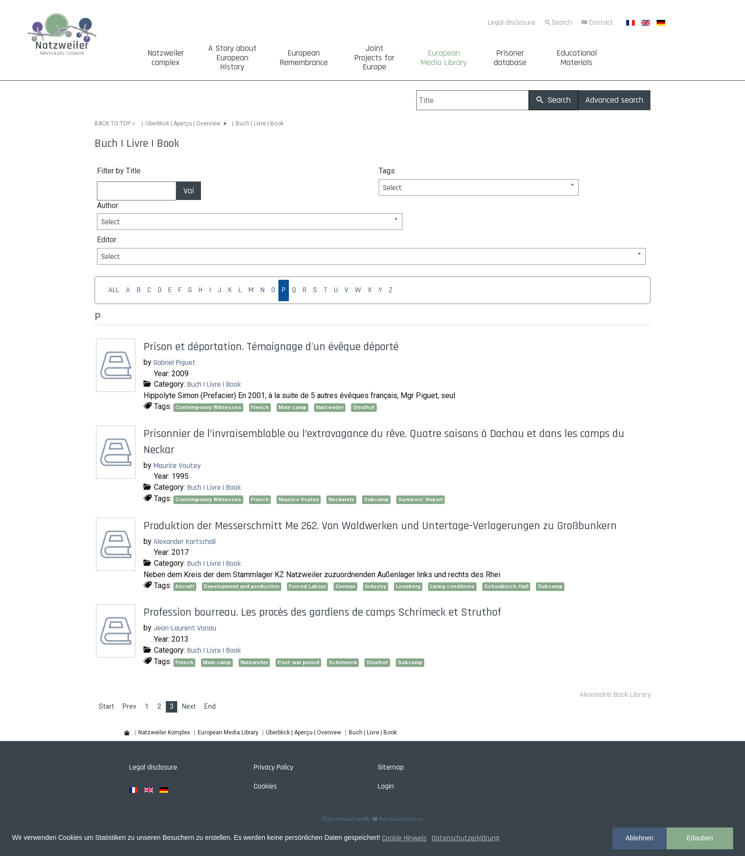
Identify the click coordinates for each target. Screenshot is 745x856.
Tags (387, 170)
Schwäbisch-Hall (506, 586)
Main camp (292, 407)
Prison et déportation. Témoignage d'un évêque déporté (271, 347)
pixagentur (406, 820)
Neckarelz (341, 499)
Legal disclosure (511, 22)
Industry (375, 586)
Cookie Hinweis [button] (404, 838)
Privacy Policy (273, 767)
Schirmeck (343, 662)
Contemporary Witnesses (208, 407)
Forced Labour (307, 586)
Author (107, 205)
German (345, 586)
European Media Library (443, 57)
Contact (601, 22)
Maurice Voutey (177, 466)
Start (106, 706)
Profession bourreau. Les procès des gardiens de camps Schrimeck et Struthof (322, 612)
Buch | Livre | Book (214, 385)
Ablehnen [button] (639, 838)
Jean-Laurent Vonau (184, 628)
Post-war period (298, 662)
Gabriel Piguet (174, 363)
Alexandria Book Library (615, 695)
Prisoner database (510, 57)
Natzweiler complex (165, 57)
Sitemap (391, 767)
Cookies (265, 786)
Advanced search (614, 100)
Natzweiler (330, 407)
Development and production (241, 586)
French (260, 407)
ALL (113, 290)
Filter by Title (119, 170)
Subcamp (376, 499)
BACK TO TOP (113, 123)
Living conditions (452, 586)
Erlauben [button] (700, 838)
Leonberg (408, 586)
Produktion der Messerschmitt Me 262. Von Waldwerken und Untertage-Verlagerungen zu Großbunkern (380, 526)
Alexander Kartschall (184, 542)
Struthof (364, 407)
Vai (188, 190)
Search (562, 22)
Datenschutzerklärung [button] (465, 838)
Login (386, 786)
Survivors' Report (420, 499)
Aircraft (184, 586)
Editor (106, 239)
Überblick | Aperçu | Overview (182, 123)
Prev (129, 706)
